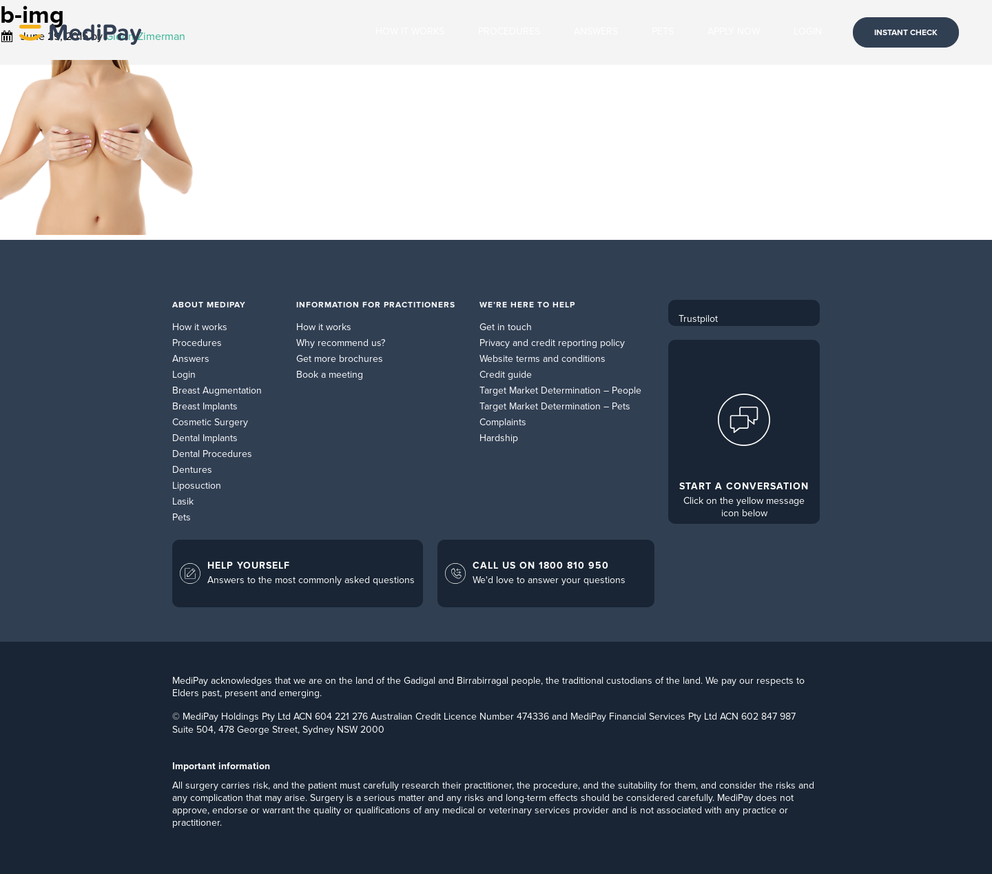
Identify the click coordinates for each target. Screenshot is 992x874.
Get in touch (505, 327)
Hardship (498, 438)
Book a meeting (329, 374)
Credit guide (505, 374)
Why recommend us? (340, 343)
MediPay (80, 32)
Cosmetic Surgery (210, 422)
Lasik (183, 501)
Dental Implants (205, 438)
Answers (190, 359)
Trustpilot (698, 319)
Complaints (502, 422)
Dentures (192, 470)
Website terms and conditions (542, 359)
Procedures (197, 343)
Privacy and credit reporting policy (552, 343)
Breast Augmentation (217, 390)
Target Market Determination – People (560, 390)
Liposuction (196, 485)
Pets (181, 517)
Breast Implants (205, 406)
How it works (199, 327)
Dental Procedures (212, 454)
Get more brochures (339, 359)
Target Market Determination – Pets (554, 406)
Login (184, 374)
